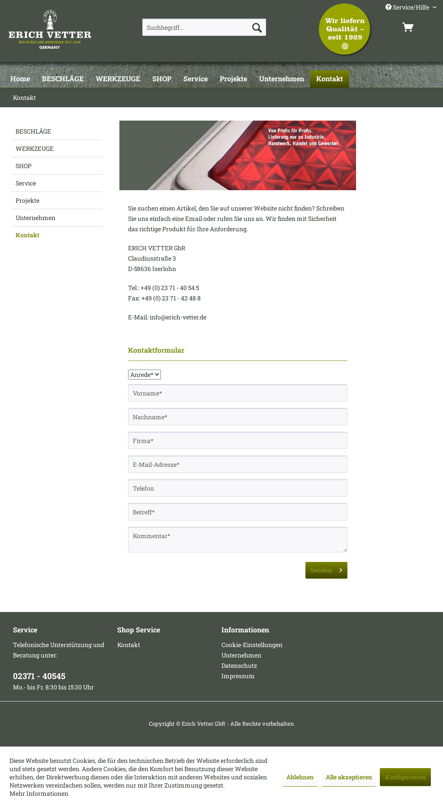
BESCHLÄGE (33, 131)
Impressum (238, 676)
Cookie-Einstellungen (252, 645)
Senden (326, 568)
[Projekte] (233, 79)
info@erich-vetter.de (178, 317)
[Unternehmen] (281, 79)
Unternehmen (35, 218)
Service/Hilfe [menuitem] (407, 7)
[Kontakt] (329, 79)
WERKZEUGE (35, 148)
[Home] (20, 79)
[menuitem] (204, 27)
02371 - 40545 (39, 675)
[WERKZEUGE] (118, 79)
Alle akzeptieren (349, 777)
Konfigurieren (405, 777)
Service (26, 183)
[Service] (195, 79)
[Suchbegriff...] (204, 27)
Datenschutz (239, 665)
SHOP (24, 166)
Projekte (27, 200)
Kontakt (27, 235)
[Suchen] (257, 27)
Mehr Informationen (39, 793)
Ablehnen (300, 777)
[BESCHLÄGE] (63, 79)
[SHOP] (161, 79)
